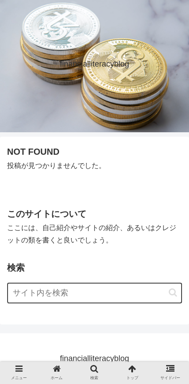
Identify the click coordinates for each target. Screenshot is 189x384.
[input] (94, 293)
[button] (173, 292)
